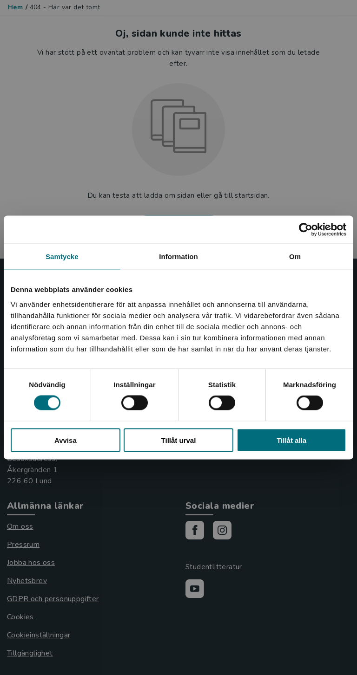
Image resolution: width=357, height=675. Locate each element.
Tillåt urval (178, 440)
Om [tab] (295, 256)
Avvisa (65, 440)
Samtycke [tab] (62, 256)
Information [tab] (178, 256)
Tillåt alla (291, 440)
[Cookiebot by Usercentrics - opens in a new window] (305, 230)
